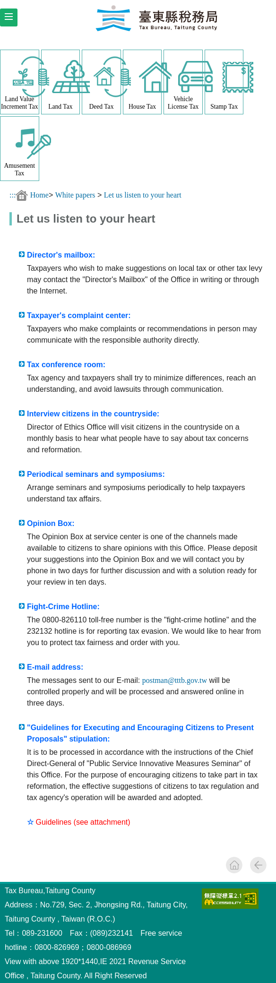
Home (39, 195)
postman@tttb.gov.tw (174, 680)
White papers (75, 195)
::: (12, 195)
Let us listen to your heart (142, 195)
